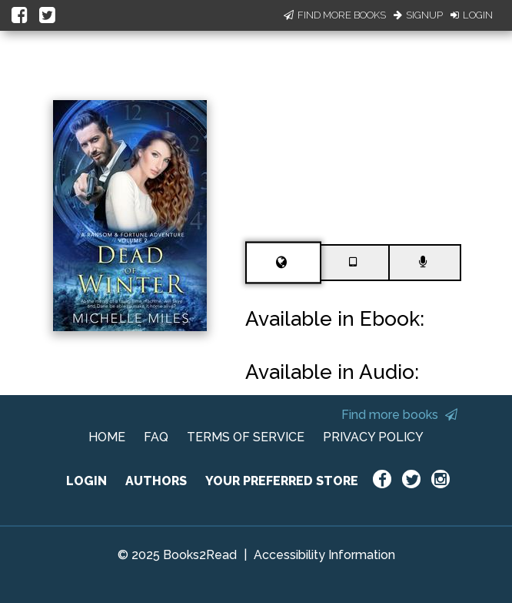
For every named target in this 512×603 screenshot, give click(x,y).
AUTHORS (156, 481)
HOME (106, 437)
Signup (418, 15)
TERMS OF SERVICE (245, 437)
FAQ (156, 437)
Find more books (399, 414)
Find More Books (335, 15)
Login (471, 15)
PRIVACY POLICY (373, 437)
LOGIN (86, 481)
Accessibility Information (324, 555)
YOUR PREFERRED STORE (281, 481)
